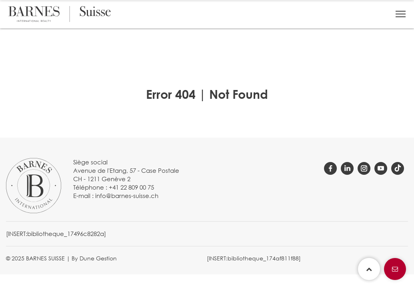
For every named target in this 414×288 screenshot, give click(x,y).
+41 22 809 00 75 (131, 187)
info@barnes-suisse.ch (126, 196)
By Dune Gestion (94, 258)
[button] (401, 14)
